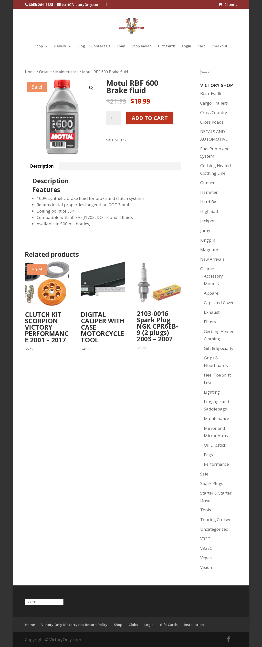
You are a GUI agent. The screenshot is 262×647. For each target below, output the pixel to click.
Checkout (219, 46)
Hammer (209, 192)
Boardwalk (210, 93)
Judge (205, 230)
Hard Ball (209, 202)
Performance (216, 464)
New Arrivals (212, 259)
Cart (201, 46)
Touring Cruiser (215, 519)
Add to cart (150, 117)
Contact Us (100, 46)
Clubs (133, 624)
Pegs (208, 454)
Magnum (209, 249)
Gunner (207, 182)
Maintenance (67, 72)
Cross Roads (212, 122)
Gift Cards (167, 46)
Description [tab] (42, 166)
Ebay (121, 46)
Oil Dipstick (215, 445)
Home (30, 72)
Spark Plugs (211, 483)
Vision (206, 567)
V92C (205, 538)
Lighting (212, 392)
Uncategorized (214, 529)
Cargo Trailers (214, 103)
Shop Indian (141, 46)
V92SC (206, 548)
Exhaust (212, 312)
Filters (210, 321)
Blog (81, 46)
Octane (45, 72)
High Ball (209, 211)
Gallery (60, 46)
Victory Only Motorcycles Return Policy (74, 624)
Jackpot (207, 221)
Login (186, 46)
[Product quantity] (113, 118)
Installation (194, 624)
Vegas (206, 558)
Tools (205, 510)
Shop (38, 46)
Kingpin (207, 240)
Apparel (212, 293)
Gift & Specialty (218, 348)
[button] (91, 88)
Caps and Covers (220, 302)
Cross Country (213, 112)
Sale (204, 474)
